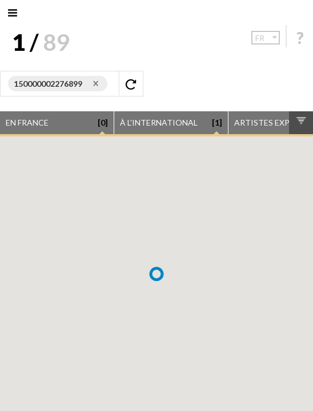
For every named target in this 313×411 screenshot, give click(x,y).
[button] (156, 274)
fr (267, 37)
